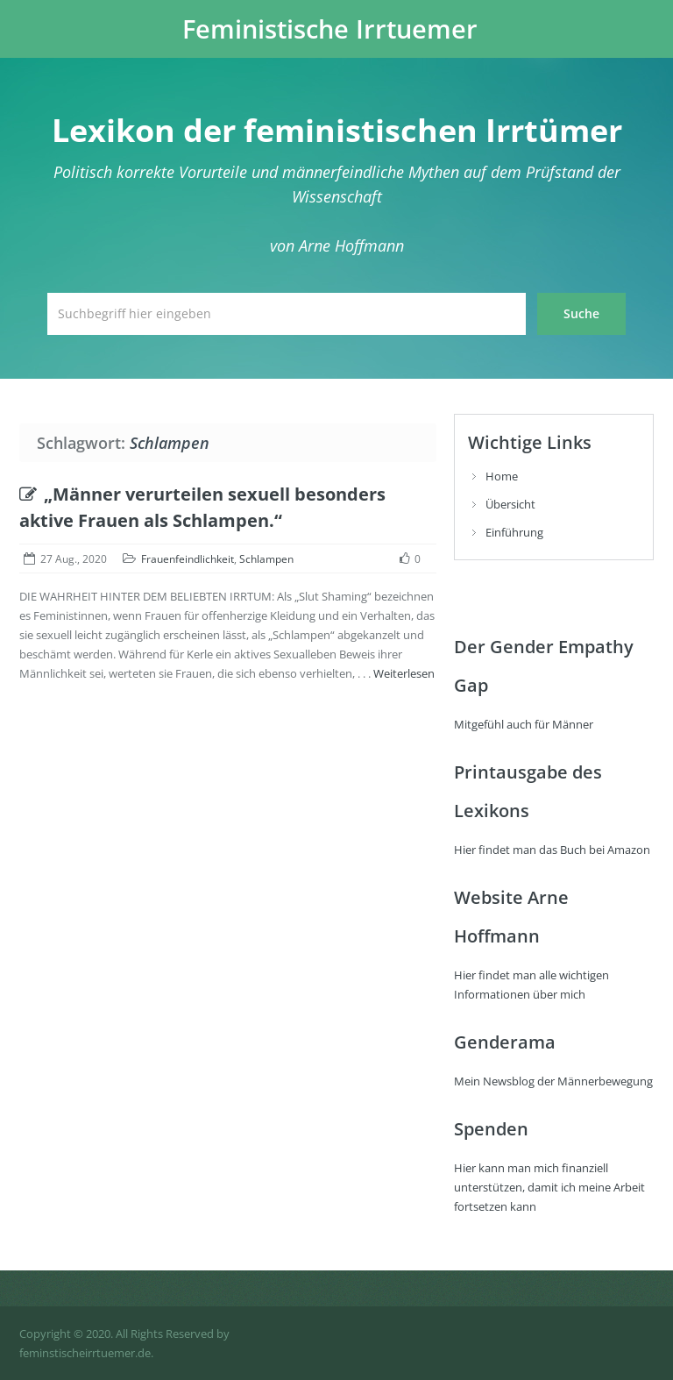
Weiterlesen (404, 673)
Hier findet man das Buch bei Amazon (552, 849)
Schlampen (266, 558)
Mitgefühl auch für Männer (523, 724)
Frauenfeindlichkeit (187, 558)
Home (501, 476)
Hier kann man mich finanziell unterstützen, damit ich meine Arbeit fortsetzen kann (549, 1187)
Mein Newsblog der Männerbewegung (553, 1081)
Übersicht (510, 504)
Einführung (514, 532)
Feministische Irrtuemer (330, 28)
